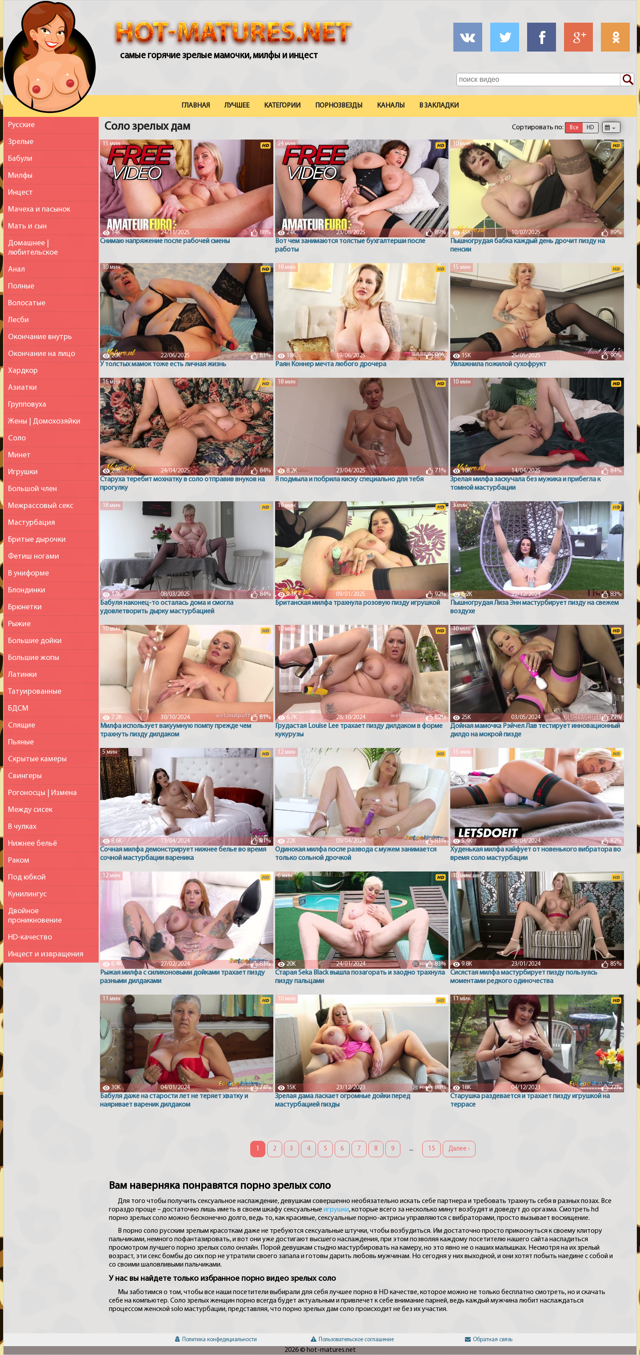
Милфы (20, 176)
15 (431, 1149)
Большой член (32, 489)
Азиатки (22, 388)
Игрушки (23, 472)
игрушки (336, 1209)
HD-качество (30, 937)
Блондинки (26, 590)
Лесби (18, 320)
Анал (16, 269)
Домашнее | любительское (33, 248)
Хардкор (23, 371)
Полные (21, 286)
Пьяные (21, 742)
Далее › (459, 1149)
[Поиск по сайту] (627, 80)
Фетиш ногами (33, 556)
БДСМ (18, 708)
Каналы (390, 105)
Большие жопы (33, 658)
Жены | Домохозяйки (44, 421)
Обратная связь (488, 1340)
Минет (19, 455)
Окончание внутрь (40, 337)
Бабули (20, 159)
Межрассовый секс (40, 506)
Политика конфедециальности (216, 1340)
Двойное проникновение (35, 915)
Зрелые (20, 142)
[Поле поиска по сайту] (545, 79)
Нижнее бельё (32, 843)
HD (590, 128)
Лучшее (236, 105)
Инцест (20, 192)
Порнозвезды (338, 105)
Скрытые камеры (37, 759)
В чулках (22, 827)
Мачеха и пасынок (39, 209)
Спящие (21, 725)
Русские (21, 125)
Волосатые (26, 303)
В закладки (439, 105)
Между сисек (30, 810)
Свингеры (25, 776)
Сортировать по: (538, 127)
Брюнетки (25, 607)
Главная (195, 105)
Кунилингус (27, 894)
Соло (17, 438)
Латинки (22, 675)
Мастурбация (31, 523)
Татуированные (34, 691)
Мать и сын (27, 226)
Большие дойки (35, 641)
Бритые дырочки (37, 540)
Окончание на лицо (41, 354)
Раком (18, 860)
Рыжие (19, 624)
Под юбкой (27, 877)
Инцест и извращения (46, 954)
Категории (282, 105)
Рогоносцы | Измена (42, 793)
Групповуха (27, 404)
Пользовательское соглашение (352, 1340)
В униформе (28, 573)
